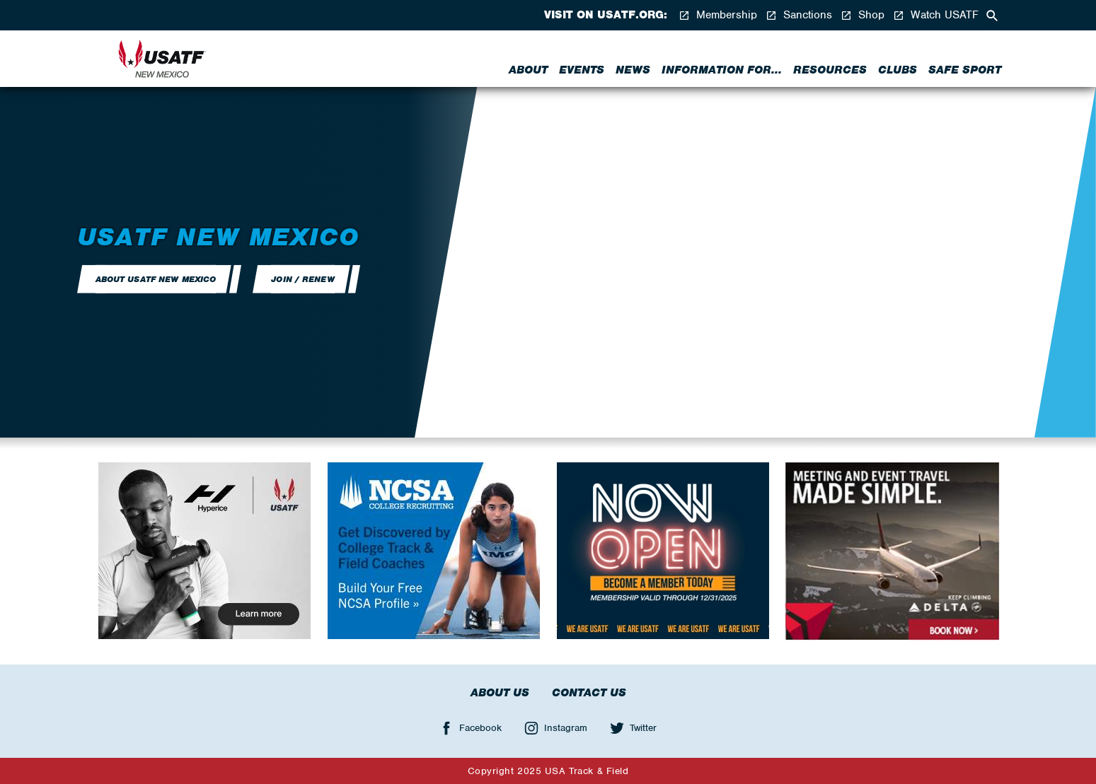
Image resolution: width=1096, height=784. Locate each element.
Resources (830, 70)
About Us (500, 692)
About (528, 70)
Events (581, 70)
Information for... (722, 70)
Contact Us (589, 692)
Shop (862, 15)
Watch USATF (936, 15)
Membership (718, 15)
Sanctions (799, 15)
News (633, 70)
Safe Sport (964, 70)
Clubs (897, 70)
